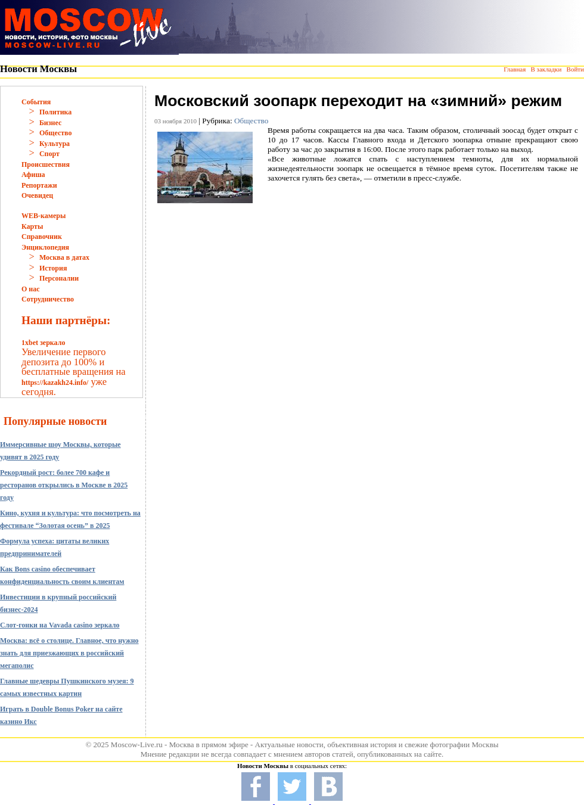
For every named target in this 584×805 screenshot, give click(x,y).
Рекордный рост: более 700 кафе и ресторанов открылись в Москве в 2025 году (64, 485)
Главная (515, 69)
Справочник (41, 236)
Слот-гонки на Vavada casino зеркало (60, 625)
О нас (30, 289)
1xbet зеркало (43, 342)
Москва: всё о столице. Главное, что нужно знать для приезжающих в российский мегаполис (69, 653)
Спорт (49, 154)
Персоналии (59, 278)
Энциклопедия (45, 247)
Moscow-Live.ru (137, 744)
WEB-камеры (43, 216)
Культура (54, 143)
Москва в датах (64, 257)
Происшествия (45, 164)
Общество (55, 133)
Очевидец (37, 195)
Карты (32, 226)
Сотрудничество (47, 299)
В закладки (545, 69)
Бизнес (50, 123)
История (53, 268)
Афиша (33, 174)
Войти (575, 69)
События (36, 102)
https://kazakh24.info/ (54, 382)
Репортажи (39, 185)
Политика (55, 112)
